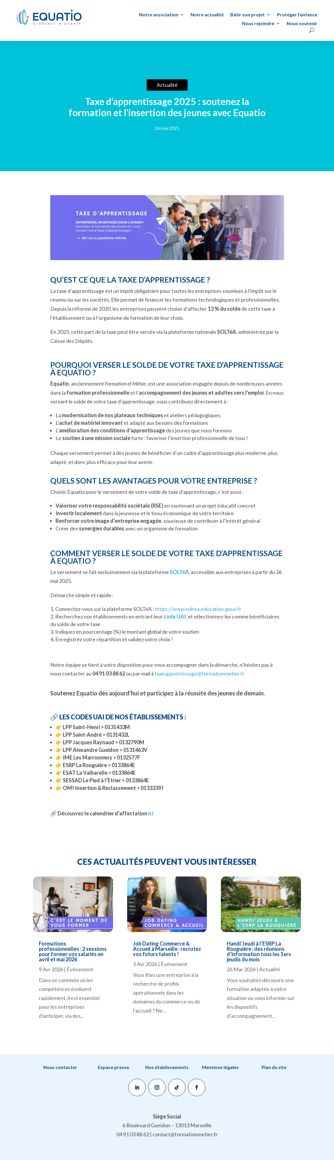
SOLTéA (179, 572)
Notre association (158, 15)
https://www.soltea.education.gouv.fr (198, 609)
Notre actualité (207, 15)
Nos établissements (166, 1067)
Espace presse (113, 1067)
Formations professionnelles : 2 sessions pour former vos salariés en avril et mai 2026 (73, 951)
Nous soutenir (302, 23)
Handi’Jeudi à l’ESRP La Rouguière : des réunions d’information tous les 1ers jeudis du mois (259, 951)
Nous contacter (60, 1067)
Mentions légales (220, 1067)
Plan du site (274, 1067)
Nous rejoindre (258, 23)
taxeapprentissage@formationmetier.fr (200, 673)
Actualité (269, 969)
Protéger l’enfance (297, 15)
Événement (80, 969)
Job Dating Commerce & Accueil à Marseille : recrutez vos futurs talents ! (167, 948)
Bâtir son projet (247, 15)
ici (150, 813)
